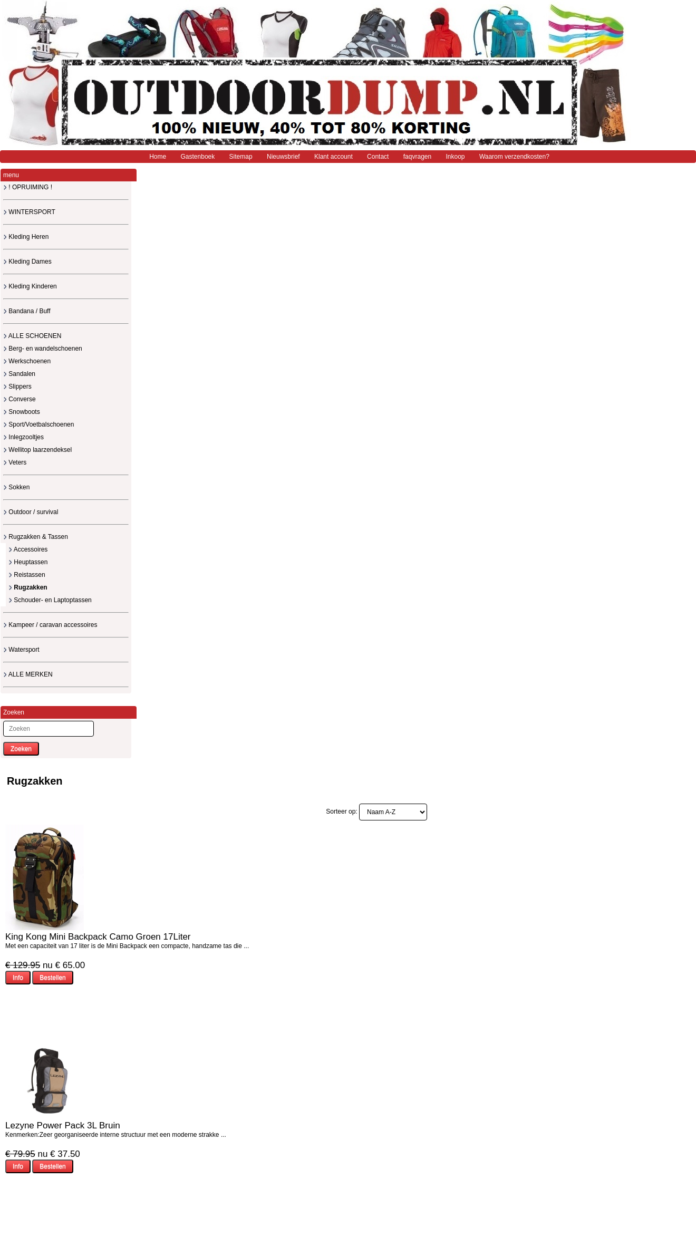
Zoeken (21, 748)
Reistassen (26, 574)
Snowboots (21, 412)
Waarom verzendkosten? (514, 156)
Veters (14, 462)
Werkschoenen (27, 361)
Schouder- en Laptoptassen (50, 600)
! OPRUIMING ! (27, 187)
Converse (19, 399)
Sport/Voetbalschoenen (38, 424)
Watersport (21, 649)
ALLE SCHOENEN (32, 336)
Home (157, 156)
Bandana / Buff (27, 311)
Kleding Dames (27, 261)
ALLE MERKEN (28, 674)
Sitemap (241, 156)
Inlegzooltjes (23, 437)
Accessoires (27, 549)
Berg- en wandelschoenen (42, 348)
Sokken (16, 487)
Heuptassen (27, 562)
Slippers (17, 386)
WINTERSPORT (29, 212)
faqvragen (417, 156)
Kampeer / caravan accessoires (50, 625)
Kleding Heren (26, 236)
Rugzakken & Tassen (35, 536)
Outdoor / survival (30, 512)
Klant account (333, 156)
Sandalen (19, 374)
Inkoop (455, 156)
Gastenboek (198, 156)
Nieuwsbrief (283, 156)
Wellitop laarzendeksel (37, 449)
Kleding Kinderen (30, 286)
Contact (378, 156)
